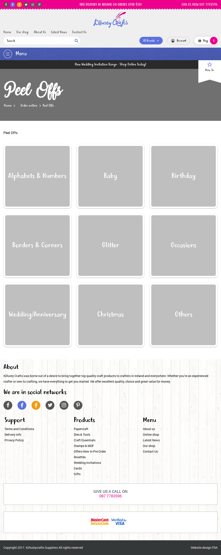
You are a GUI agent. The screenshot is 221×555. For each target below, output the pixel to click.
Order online (29, 105)
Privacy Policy (14, 440)
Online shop (151, 434)
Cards (78, 468)
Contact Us (79, 32)
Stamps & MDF (84, 446)
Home (7, 32)
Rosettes (80, 457)
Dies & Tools (82, 434)
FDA (215, 547)
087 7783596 (110, 495)
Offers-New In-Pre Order (90, 451)
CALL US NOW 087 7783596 (200, 4)
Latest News (59, 32)
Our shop (22, 32)
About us (149, 429)
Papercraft (81, 429)
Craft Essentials (84, 440)
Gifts (77, 474)
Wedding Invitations (87, 463)
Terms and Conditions (19, 429)
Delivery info (13, 434)
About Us (40, 32)
